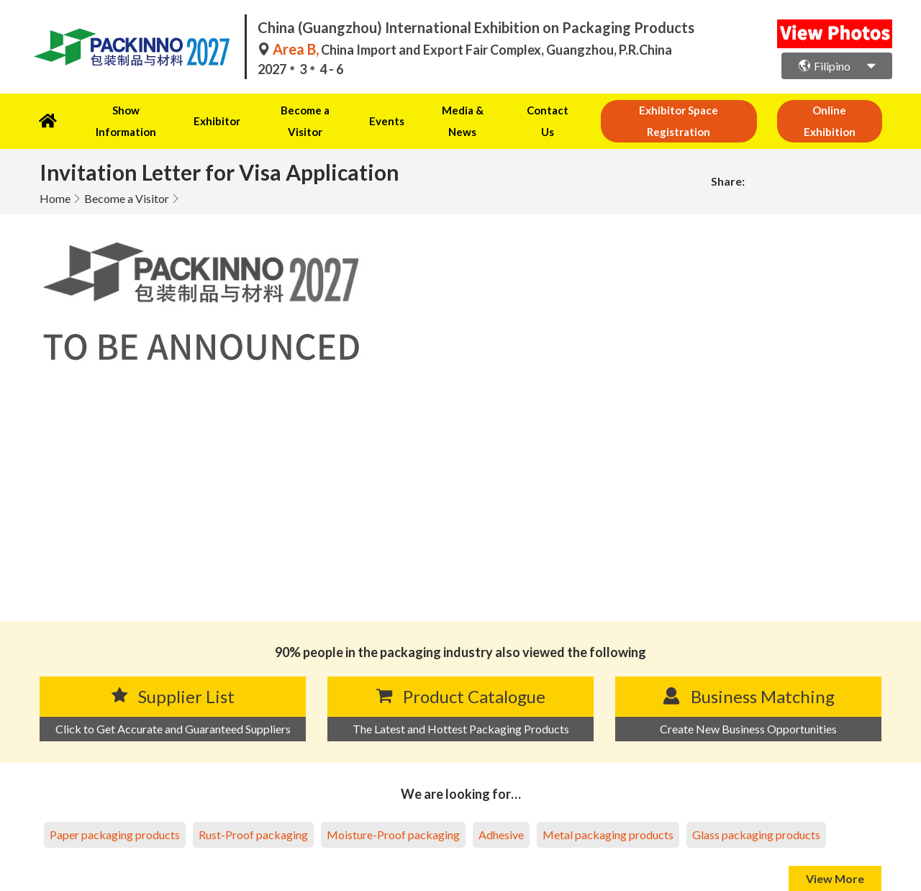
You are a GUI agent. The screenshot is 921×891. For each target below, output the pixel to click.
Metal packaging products (608, 812)
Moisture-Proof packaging (393, 812)
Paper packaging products (115, 812)
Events (370, 110)
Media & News (440, 110)
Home (55, 176)
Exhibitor (208, 110)
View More (835, 856)
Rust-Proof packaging (253, 812)
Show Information (122, 110)
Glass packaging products (756, 812)
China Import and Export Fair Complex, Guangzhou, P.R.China (465, 50)
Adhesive (501, 812)
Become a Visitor (292, 110)
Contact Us (522, 110)
